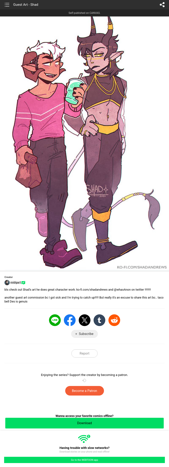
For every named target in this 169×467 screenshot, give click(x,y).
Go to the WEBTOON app (84, 459)
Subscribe (86, 334)
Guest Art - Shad (25, 5)
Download (84, 423)
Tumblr (99, 320)
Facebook (70, 320)
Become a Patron (84, 391)
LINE (55, 320)
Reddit (114, 320)
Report (84, 353)
